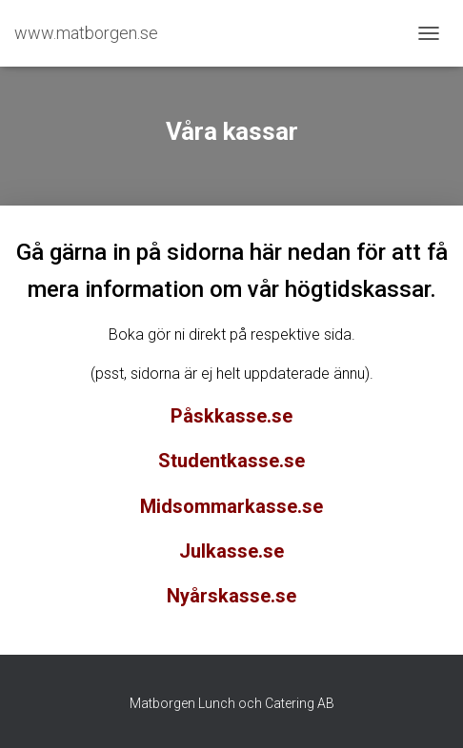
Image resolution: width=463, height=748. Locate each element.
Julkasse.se (231, 551)
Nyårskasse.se (231, 595)
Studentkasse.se (231, 460)
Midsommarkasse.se (231, 506)
